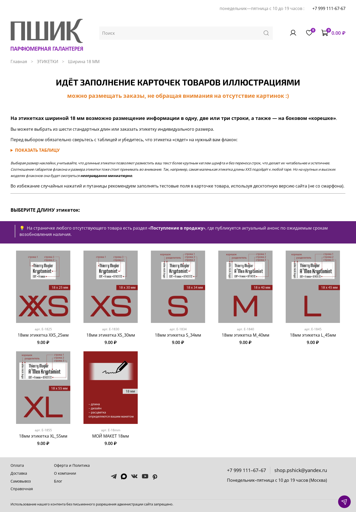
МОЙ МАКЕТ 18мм (110, 436)
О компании (65, 473)
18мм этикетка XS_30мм (110, 335)
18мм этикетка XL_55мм (43, 436)
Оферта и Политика (72, 465)
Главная (19, 61)
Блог (58, 481)
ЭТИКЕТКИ (47, 61)
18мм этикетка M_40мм (245, 335)
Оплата (17, 465)
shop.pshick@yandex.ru (300, 470)
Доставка (19, 473)
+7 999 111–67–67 (246, 470)
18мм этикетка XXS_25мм (43, 335)
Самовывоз (21, 481)
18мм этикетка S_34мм (178, 335)
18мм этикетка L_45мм (313, 335)
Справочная (22, 488)
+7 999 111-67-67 (328, 8)
